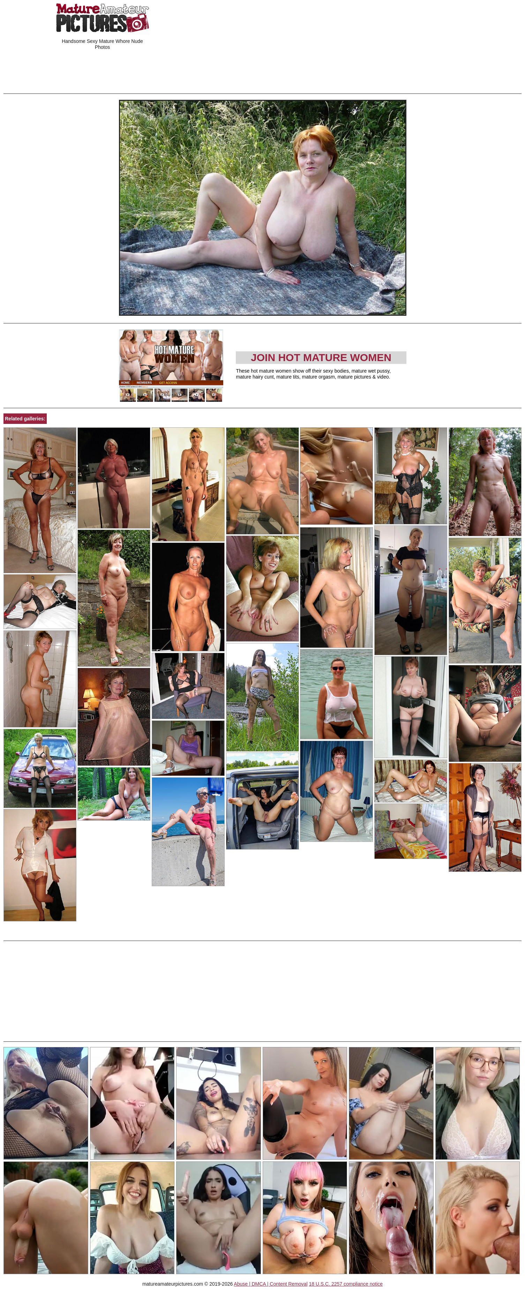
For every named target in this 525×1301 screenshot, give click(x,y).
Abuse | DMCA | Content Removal (270, 1284)
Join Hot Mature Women (321, 357)
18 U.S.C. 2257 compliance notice (346, 1284)
